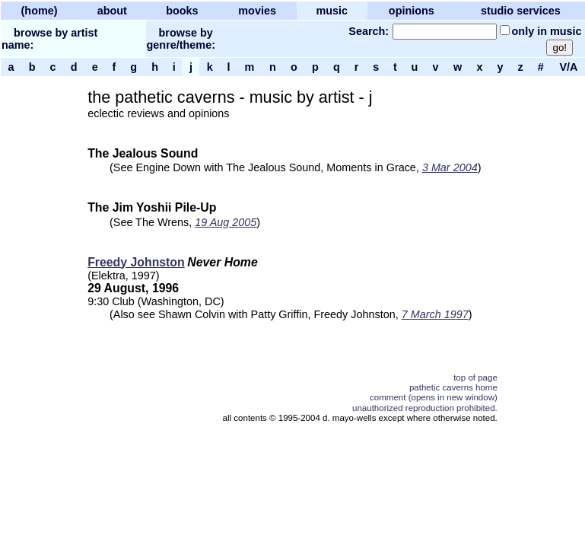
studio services (521, 11)
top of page (475, 377)
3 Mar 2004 (450, 167)
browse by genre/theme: (181, 39)
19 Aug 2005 (225, 222)
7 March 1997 (435, 314)
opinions (411, 11)
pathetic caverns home (453, 387)
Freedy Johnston (136, 262)
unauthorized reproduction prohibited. (425, 408)
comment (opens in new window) (434, 397)
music (332, 11)
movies (257, 11)
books (182, 11)
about (112, 11)
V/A (568, 67)
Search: (368, 31)
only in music (547, 31)
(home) (39, 11)
